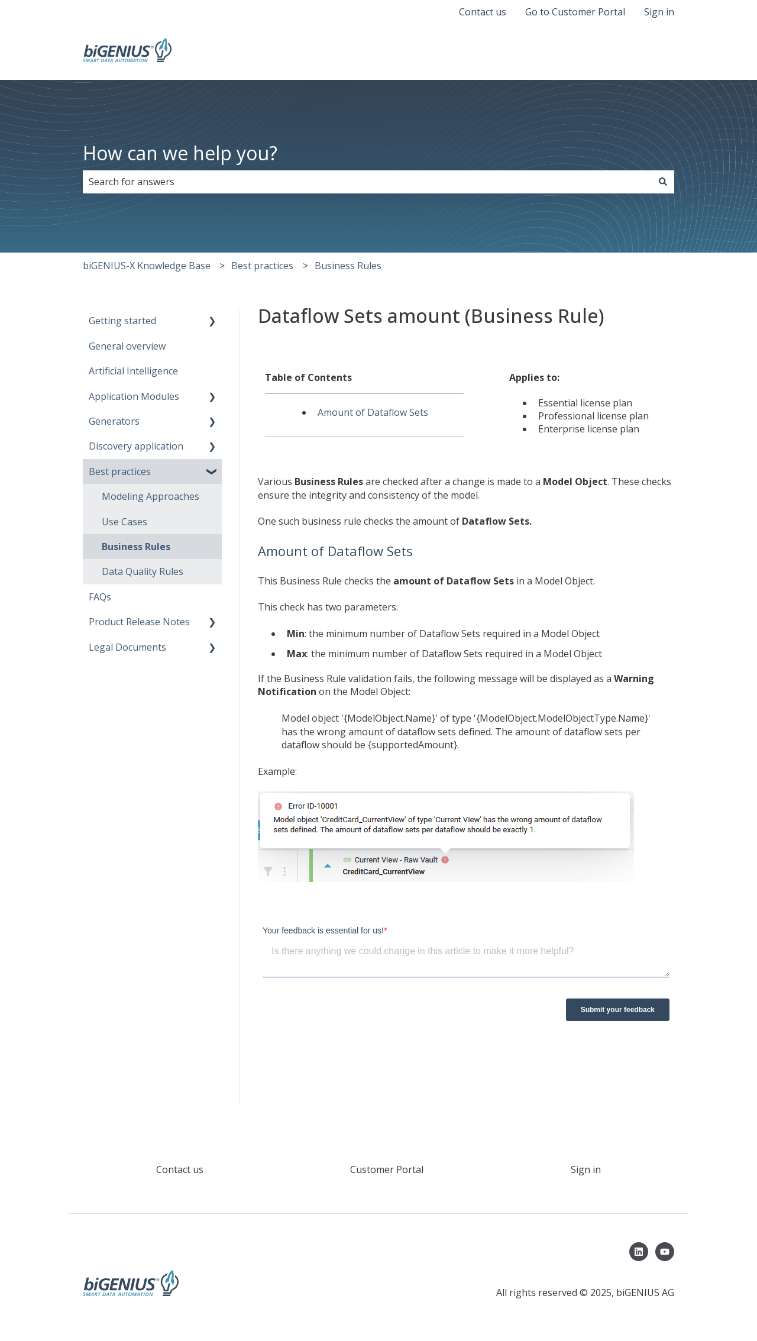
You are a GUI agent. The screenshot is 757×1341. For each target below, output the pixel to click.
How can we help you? (180, 153)
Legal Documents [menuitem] (127, 647)
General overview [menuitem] (127, 346)
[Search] (663, 181)
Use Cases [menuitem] (124, 521)
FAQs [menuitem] (100, 596)
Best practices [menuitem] (120, 471)
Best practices (262, 265)
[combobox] (367, 181)
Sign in (659, 11)
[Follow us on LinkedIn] (638, 1251)
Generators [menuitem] (114, 421)
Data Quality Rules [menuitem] (142, 571)
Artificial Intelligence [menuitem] (133, 370)
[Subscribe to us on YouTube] (664, 1251)
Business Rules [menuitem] (136, 546)
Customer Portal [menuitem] (386, 1169)
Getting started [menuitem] (122, 320)
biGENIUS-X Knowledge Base (147, 265)
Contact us (482, 11)
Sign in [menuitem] (586, 1169)
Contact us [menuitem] (179, 1169)
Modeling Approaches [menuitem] (150, 496)
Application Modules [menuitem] (134, 396)
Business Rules (348, 265)
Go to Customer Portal (575, 11)
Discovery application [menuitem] (136, 446)
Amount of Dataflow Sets (373, 412)
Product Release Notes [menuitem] (139, 621)
